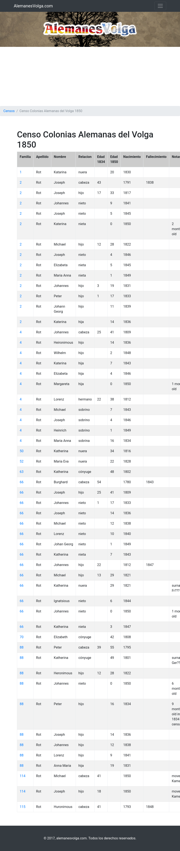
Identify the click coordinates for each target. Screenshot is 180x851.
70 (22, 637)
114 (22, 776)
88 (22, 647)
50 (22, 451)
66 (22, 482)
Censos (9, 111)
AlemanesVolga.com (33, 5)
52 (22, 461)
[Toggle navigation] (160, 6)
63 (22, 472)
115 (22, 807)
